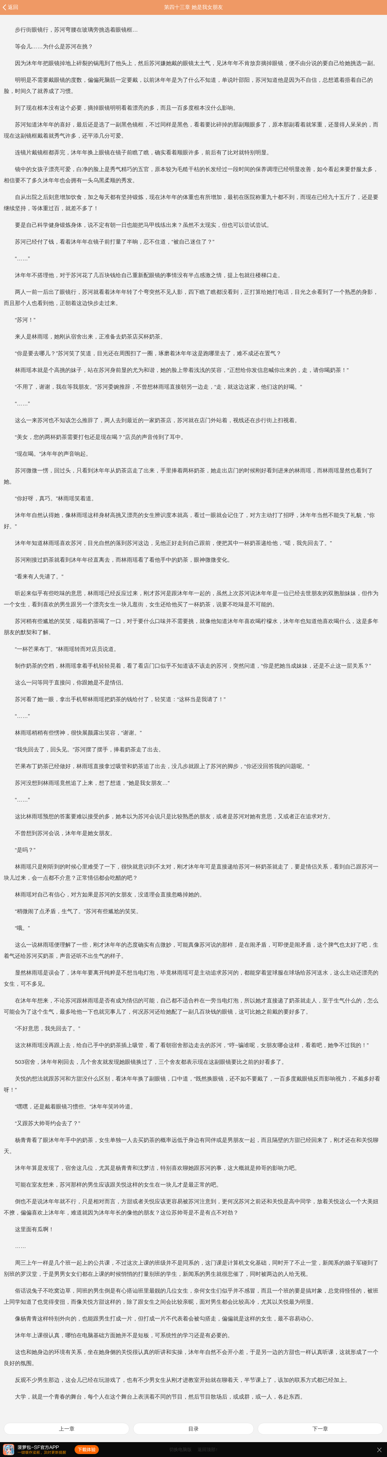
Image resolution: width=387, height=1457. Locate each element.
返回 (13, 7)
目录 (193, 1429)
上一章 (67, 1429)
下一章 (320, 1429)
